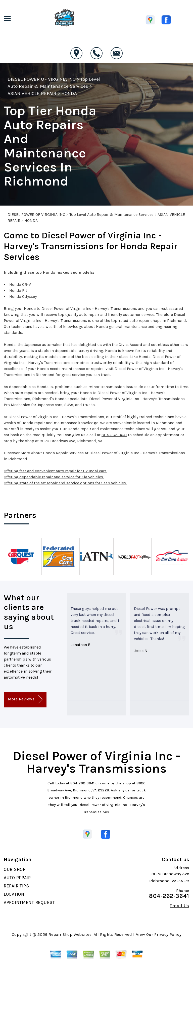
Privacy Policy (167, 934)
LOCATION (14, 894)
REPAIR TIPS (16, 886)
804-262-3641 (114, 434)
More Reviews (25, 699)
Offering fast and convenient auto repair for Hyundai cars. (55, 471)
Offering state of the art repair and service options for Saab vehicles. (65, 483)
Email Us (179, 905)
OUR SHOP (15, 869)
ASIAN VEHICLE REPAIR (32, 93)
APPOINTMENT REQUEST (29, 902)
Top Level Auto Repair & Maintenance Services (111, 214)
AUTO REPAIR (17, 877)
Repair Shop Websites (70, 934)
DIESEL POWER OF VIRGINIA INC (41, 79)
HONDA (69, 93)
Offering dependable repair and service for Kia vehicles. (54, 477)
